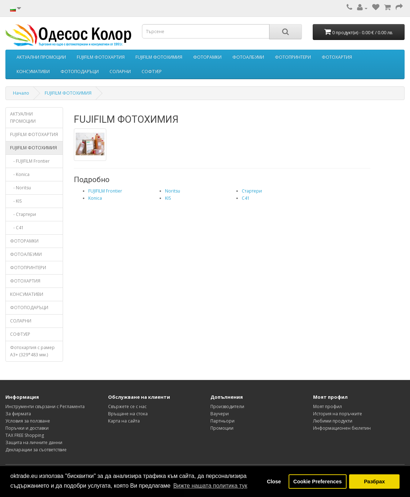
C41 (246, 198)
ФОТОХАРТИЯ (337, 57)
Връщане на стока (128, 414)
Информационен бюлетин (342, 428)
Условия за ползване (27, 421)
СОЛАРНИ (120, 71)
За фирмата (18, 414)
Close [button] (274, 481)
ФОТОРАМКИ (207, 57)
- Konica (20, 174)
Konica (95, 198)
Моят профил (327, 406)
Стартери (252, 191)
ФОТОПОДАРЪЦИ (80, 71)
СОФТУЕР (152, 71)
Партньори (222, 421)
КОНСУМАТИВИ (33, 71)
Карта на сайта (124, 421)
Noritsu (172, 191)
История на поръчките (337, 414)
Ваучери (219, 414)
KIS (168, 198)
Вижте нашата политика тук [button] (210, 486)
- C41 (17, 228)
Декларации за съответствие (36, 450)
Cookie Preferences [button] (317, 481)
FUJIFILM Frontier (105, 191)
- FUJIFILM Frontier (30, 161)
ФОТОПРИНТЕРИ (293, 57)
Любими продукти (332, 421)
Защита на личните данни (33, 442)
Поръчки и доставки (27, 428)
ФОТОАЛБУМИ (248, 57)
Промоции (221, 428)
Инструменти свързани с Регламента (45, 406)
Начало (21, 93)
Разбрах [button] (374, 481)
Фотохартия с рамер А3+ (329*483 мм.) (32, 351)
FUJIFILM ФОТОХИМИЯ (158, 57)
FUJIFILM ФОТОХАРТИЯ (101, 57)
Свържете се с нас (127, 406)
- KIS (16, 201)
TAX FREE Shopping (24, 435)
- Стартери (23, 214)
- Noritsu (20, 188)
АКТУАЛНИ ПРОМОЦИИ (41, 57)
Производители (227, 406)
